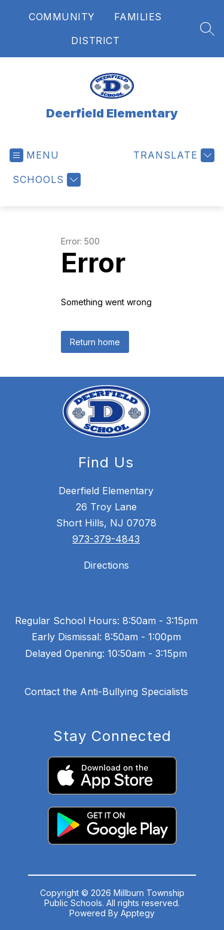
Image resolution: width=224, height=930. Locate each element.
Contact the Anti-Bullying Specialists (106, 692)
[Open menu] (34, 155)
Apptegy (138, 913)
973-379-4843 (106, 539)
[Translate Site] (172, 155)
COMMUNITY (62, 17)
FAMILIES (138, 17)
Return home (95, 342)
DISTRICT (95, 40)
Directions (106, 565)
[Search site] (207, 28)
